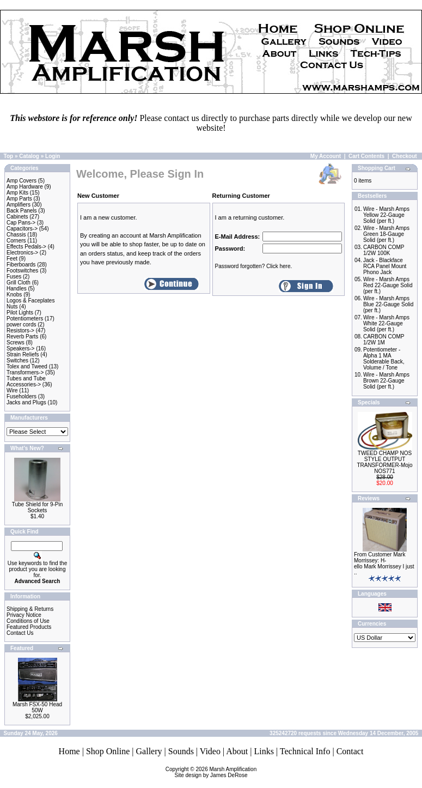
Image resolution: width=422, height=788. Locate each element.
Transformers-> (25, 372)
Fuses (14, 277)
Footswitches (22, 271)
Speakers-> (20, 348)
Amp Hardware (25, 187)
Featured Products (29, 627)
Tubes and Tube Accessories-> (26, 381)
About (237, 751)
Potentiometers (25, 319)
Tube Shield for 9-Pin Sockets (37, 507)
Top (9, 156)
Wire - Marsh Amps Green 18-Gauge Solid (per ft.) (386, 234)
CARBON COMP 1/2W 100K (383, 250)
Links (263, 751)
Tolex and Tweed (27, 366)
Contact (350, 751)
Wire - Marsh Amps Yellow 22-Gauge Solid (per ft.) (386, 215)
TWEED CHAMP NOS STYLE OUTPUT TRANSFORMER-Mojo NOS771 (384, 462)
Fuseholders (21, 396)
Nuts (12, 307)
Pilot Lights (20, 313)
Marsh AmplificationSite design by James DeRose (216, 772)
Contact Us (20, 633)
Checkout (404, 156)
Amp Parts (19, 199)
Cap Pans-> (21, 223)
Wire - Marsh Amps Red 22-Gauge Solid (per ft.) (388, 285)
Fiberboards (21, 265)
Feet (12, 259)
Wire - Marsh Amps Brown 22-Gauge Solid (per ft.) (386, 381)
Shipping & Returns (30, 609)
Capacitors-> (22, 229)
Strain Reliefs (23, 354)
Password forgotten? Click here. (253, 266)
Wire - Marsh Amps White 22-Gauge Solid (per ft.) (386, 323)
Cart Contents (366, 156)
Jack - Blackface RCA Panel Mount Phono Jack (385, 266)
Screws (16, 342)
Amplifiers (18, 205)
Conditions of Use (28, 621)
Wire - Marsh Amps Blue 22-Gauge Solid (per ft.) (388, 304)
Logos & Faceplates (30, 301)
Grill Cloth (18, 283)
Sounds (181, 751)
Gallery (149, 751)
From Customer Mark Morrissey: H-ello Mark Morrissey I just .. (384, 563)
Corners (16, 241)
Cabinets (17, 217)
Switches (17, 360)
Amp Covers (21, 181)
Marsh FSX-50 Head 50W (37, 707)
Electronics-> (22, 253)
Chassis (16, 235)
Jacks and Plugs (26, 402)
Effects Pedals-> (26, 247)
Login (52, 156)
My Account (325, 156)
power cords (21, 325)
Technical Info (305, 751)
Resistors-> (20, 331)
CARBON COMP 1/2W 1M (383, 339)
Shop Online (108, 751)
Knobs (14, 295)
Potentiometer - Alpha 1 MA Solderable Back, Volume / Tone (384, 359)
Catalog (29, 156)
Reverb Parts (22, 337)
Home (69, 751)
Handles (17, 289)
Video (210, 751)
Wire (12, 390)
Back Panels (22, 211)
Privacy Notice (24, 615)
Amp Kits (17, 193)
